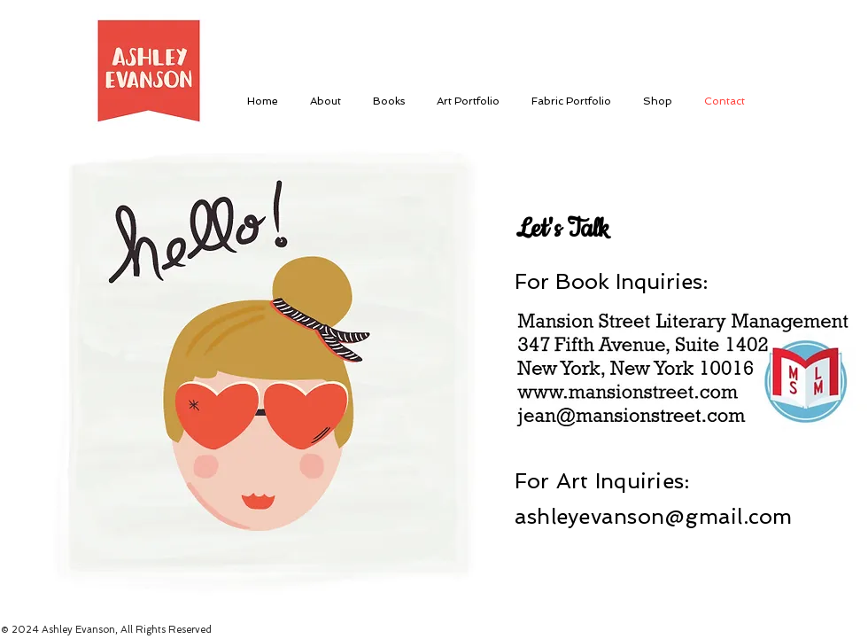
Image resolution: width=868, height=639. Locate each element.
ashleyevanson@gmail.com (654, 516)
